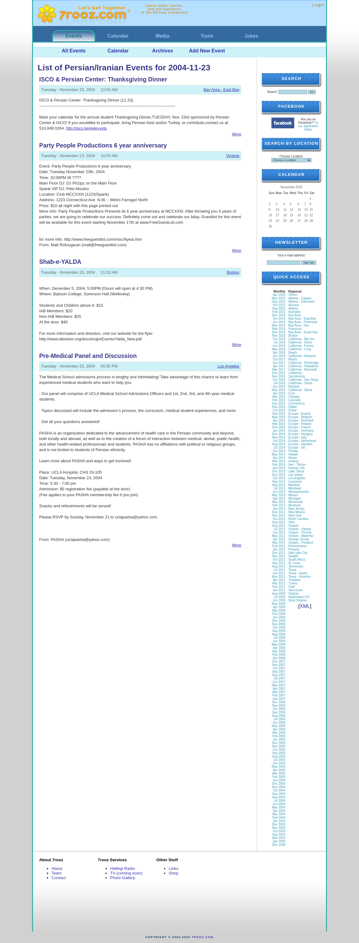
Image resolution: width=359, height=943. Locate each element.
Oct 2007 (279, 668)
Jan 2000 (279, 841)
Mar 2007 (278, 692)
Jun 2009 (279, 600)
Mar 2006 (278, 732)
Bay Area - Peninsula (302, 322)
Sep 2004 (278, 794)
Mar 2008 (278, 651)
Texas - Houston (299, 576)
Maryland (294, 488)
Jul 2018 (279, 342)
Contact (59, 877)
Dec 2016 (278, 373)
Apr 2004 (279, 810)
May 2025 (278, 298)
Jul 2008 (279, 637)
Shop (173, 873)
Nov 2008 (278, 624)
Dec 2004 (278, 783)
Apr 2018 (279, 352)
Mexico (293, 495)
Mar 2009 (278, 610)
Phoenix (293, 549)
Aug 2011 (278, 566)
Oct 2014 (279, 440)
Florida (293, 451)
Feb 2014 (278, 464)
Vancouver (295, 590)
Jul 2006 (279, 719)
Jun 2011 (279, 573)
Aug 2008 (278, 634)
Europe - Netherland (302, 440)
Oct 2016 (279, 379)
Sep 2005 (278, 753)
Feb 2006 (278, 736)
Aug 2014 (278, 444)
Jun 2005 (279, 763)
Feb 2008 (278, 654)
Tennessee (295, 566)
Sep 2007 (278, 671)
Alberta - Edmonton (301, 301)
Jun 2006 (279, 722)
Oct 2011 (279, 559)
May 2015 (278, 417)
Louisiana (295, 481)
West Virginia (297, 600)
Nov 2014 (278, 437)
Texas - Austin (297, 573)
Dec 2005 (278, 743)
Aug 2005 (278, 756)
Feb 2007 (278, 695)
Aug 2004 (278, 797)
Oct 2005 (279, 749)
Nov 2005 (278, 746)
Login (318, 4)
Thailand (294, 580)
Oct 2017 (279, 359)
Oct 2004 (279, 790)
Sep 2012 (278, 522)
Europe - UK (296, 447)
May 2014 (278, 454)
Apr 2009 (279, 607)
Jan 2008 (279, 658)
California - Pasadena (303, 366)
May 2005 (278, 766)
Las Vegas (295, 474)
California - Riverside (302, 369)
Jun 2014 (279, 451)
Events (74, 36)
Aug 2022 (278, 308)
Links (173, 868)
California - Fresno (301, 345)
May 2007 (278, 685)
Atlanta (293, 308)
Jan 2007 (279, 698)
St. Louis (294, 563)
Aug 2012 (278, 525)
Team (57, 873)
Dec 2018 (278, 332)
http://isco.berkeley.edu (86, 128)
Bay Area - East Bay (221, 89)
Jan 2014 (279, 468)
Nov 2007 (278, 665)
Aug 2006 (278, 715)
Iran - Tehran (297, 464)
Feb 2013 (278, 505)
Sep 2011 (278, 563)
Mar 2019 (278, 328)
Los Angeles (228, 366)
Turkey (293, 583)
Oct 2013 (279, 478)
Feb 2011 (278, 586)
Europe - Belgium (300, 417)
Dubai (292, 410)
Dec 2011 (278, 553)
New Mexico (296, 512)
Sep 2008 (278, 631)
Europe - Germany (301, 430)
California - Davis (300, 342)
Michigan (294, 498)
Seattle (293, 556)
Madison (294, 485)
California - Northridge (303, 362)
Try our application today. (308, 126)
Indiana (293, 461)
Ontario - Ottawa (299, 529)
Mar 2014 (278, 461)
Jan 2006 (279, 739)
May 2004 (278, 807)
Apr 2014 (279, 457)
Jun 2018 (279, 345)
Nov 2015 (278, 407)
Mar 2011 (278, 583)
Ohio (291, 522)
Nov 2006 (278, 705)
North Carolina (298, 519)
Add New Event (207, 50)
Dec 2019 (278, 315)
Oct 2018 (279, 339)
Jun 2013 (279, 491)
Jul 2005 (279, 760)
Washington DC (299, 597)
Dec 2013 (278, 471)
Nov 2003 (278, 827)
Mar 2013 (278, 502)
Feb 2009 (278, 614)
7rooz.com (203, 937)
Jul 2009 (279, 597)
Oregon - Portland (300, 542)
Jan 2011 (279, 590)
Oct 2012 (279, 519)
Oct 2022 (279, 305)
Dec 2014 (278, 434)
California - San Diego (303, 379)
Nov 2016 (278, 376)
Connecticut (296, 403)
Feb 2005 (278, 777)
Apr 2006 (279, 729)
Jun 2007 (279, 681)
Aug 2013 (278, 485)
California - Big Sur (301, 339)
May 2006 (278, 726)
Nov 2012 (278, 515)
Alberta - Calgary (300, 298)
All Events (73, 50)
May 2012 (278, 536)
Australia (294, 312)
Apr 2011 (279, 580)
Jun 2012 (279, 532)
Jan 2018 (279, 356)
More (236, 134)
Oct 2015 (279, 410)
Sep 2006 (278, 712)
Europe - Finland (299, 424)
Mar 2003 (278, 838)
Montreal (294, 505)
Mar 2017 (278, 369)
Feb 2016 (278, 400)
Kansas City (296, 468)
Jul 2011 (279, 569)
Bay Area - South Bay (303, 332)
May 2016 (278, 390)
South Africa (296, 559)
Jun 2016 (279, 386)
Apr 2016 (279, 393)
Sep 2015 (278, 413)
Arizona (293, 305)
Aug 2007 (278, 675)
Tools (206, 36)
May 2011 (278, 576)
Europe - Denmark (301, 420)
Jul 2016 (279, 383)
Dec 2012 (278, 512)
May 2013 (278, 495)
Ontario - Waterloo (300, 536)
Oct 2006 (279, 709)
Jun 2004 (279, 804)
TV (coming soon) (126, 873)
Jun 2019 (279, 322)
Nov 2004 (278, 787)
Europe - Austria (299, 413)
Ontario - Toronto (300, 532)
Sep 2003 (278, 834)
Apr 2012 (279, 539)
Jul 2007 (279, 678)
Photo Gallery (122, 877)
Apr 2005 (279, 770)
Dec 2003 (278, 824)
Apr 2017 (279, 366)
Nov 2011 (278, 556)
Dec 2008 (278, 620)
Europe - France (299, 427)
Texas (292, 569)
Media (162, 36)
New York (294, 515)
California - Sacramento (296, 374)
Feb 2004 (278, 817)
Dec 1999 (278, 844)
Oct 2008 (279, 627)
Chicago (294, 396)
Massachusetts (298, 491)
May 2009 (278, 603)
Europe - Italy (297, 437)
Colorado (294, 400)
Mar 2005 (278, 773)
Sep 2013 (278, 481)
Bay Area (294, 315)
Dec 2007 (278, 661)
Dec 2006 (278, 702)
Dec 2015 (278, 403)
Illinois (292, 457)
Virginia (232, 155)
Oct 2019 (279, 318)
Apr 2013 (279, 498)
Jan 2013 (279, 508)
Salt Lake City (297, 553)
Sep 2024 (278, 301)
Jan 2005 (279, 780)
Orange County (298, 539)
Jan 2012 (279, 549)
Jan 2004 (279, 821)
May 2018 (278, 349)
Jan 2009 (279, 617)
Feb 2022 (278, 312)
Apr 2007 (279, 688)
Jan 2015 (279, 430)
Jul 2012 (279, 529)
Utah (291, 586)
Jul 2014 (279, 447)
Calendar (118, 36)
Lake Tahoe (296, 471)
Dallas (292, 407)
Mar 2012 (278, 542)
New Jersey (296, 508)
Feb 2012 (278, 546)
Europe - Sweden (300, 444)
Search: (272, 91)
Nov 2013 (278, 474)
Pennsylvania (297, 546)
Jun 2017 (279, 362)
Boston (233, 272)
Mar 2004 (278, 814)
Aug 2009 (278, 593)
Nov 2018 (278, 335)
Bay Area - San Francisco (298, 327)
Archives (162, 50)
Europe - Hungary (300, 434)
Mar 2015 (278, 424)
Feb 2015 (278, 427)
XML (305, 606)
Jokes (251, 36)
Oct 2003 (279, 831)
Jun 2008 (279, 641)
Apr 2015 (279, 420)
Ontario (293, 525)
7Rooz (292, 295)
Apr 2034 (279, 295)
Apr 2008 (279, 648)
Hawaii (293, 454)
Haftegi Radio (122, 868)
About (57, 868)
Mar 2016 (278, 396)
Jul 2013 (279, 488)
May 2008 (278, 644)
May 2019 (278, 325)
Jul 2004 (279, 800)
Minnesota (295, 502)
